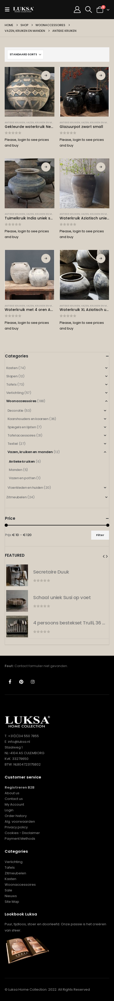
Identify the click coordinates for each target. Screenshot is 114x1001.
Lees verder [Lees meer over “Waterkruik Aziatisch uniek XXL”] (100, 167)
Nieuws (11, 895)
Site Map (12, 901)
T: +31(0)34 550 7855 (22, 735)
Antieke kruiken (15, 122)
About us (12, 793)
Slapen (12, 376)
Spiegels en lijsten (22, 427)
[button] (9, 9)
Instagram (33, 681)
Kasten (12, 367)
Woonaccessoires (21, 401)
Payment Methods (20, 838)
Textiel (13, 443)
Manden (15, 469)
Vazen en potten (22, 478)
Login (9, 810)
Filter (100, 535)
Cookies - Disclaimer (22, 832)
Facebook (10, 681)
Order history (16, 815)
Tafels (11, 384)
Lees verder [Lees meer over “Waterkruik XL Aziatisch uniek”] (100, 258)
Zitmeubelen (16, 497)
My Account (14, 804)
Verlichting (15, 392)
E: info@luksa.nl (17, 741)
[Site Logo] (23, 9)
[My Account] (77, 9)
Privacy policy (16, 827)
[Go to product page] (29, 92)
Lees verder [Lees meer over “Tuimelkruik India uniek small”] (46, 167)
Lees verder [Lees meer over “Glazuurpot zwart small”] (100, 75)
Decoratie (16, 410)
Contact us (14, 798)
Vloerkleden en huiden (25, 487)
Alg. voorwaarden (20, 821)
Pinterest (21, 681)
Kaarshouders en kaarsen (28, 418)
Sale (8, 890)
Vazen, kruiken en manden (43, 122)
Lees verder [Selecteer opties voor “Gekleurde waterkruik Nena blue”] (46, 75)
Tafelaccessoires (21, 435)
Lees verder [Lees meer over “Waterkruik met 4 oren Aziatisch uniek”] (46, 258)
